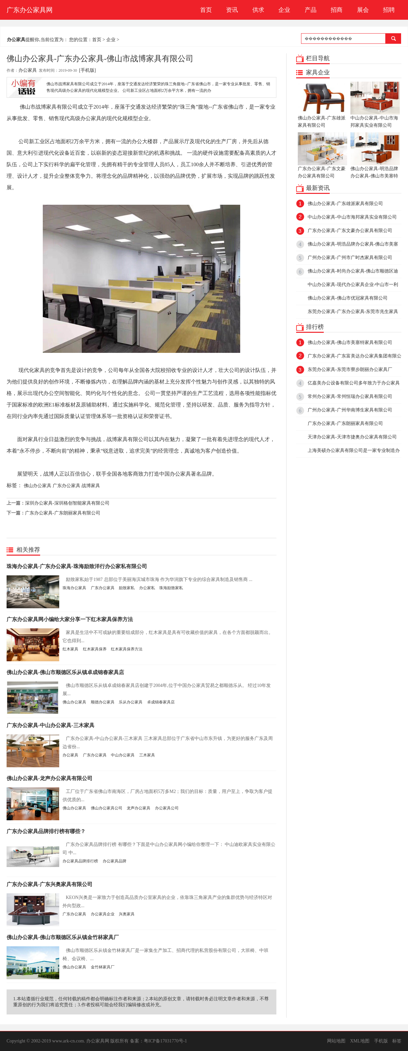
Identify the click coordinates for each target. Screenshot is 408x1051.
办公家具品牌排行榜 (80, 861)
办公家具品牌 (114, 861)
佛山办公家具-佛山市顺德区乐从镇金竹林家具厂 (63, 937)
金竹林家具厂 (103, 967)
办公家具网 (97, 1040)
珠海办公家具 (74, 588)
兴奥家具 (127, 914)
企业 (284, 10)
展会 (363, 10)
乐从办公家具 (130, 702)
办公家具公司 (167, 808)
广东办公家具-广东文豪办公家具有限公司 (322, 155)
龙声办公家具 (138, 808)
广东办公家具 (66, 485)
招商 (337, 10)
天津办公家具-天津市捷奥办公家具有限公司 (352, 436)
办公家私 (147, 588)
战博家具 (91, 485)
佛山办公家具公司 (106, 808)
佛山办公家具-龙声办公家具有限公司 (49, 778)
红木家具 (70, 649)
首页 (206, 10)
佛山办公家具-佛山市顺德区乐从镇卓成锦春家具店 (65, 672)
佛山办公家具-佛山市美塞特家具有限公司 (350, 342)
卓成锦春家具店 (161, 702)
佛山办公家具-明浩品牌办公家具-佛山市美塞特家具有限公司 (375, 159)
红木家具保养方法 (126, 649)
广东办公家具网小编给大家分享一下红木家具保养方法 (70, 619)
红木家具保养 (95, 649)
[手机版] (87, 70)
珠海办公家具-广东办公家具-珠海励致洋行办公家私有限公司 (77, 566)
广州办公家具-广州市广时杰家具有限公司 (350, 257)
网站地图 (336, 1040)
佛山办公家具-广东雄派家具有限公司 (322, 105)
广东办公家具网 (30, 9)
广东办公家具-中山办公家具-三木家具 (50, 725)
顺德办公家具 (103, 702)
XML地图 (360, 1040)
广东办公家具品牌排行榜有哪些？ (46, 831)
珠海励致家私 (171, 588)
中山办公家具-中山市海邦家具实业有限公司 (375, 105)
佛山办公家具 (37, 485)
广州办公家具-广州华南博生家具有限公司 (350, 409)
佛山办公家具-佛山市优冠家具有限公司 (348, 298)
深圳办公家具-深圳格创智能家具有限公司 (67, 503)
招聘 (389, 10)
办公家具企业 (103, 914)
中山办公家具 (123, 755)
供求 (258, 10)
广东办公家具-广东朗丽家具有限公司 (62, 513)
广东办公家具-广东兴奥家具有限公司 (49, 884)
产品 (311, 10)
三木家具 (147, 755)
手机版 (381, 1040)
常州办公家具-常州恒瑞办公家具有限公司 (350, 396)
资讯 (232, 10)
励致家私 (127, 588)
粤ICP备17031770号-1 (165, 1040)
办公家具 (27, 70)
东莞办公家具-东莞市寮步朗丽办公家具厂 (350, 369)
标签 (396, 1040)
